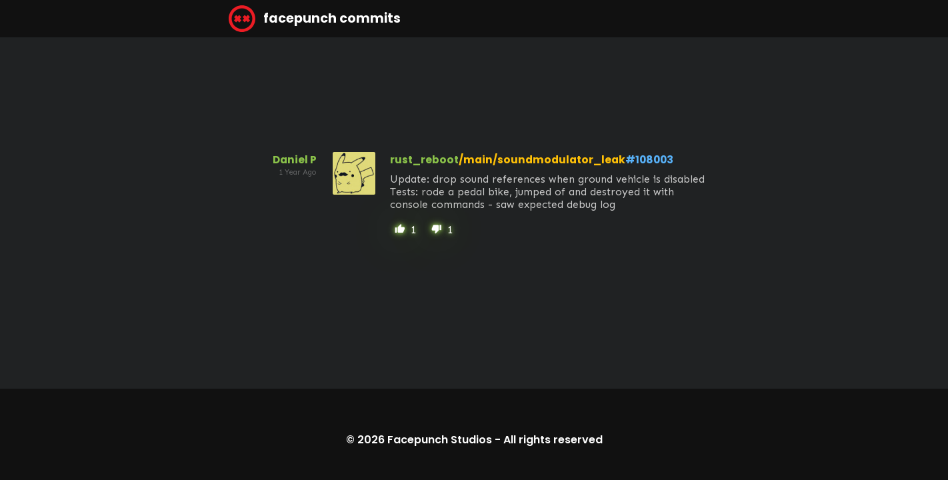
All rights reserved (553, 439)
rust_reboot (424, 160)
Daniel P (295, 160)
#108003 (649, 160)
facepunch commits (315, 18)
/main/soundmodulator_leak (542, 160)
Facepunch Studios (439, 439)
